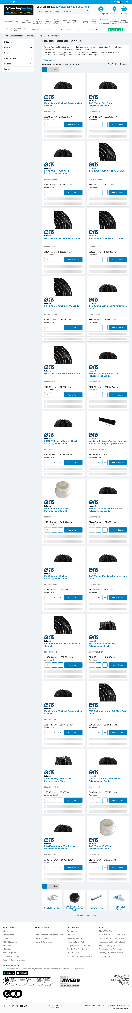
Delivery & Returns (75, 938)
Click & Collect (73, 935)
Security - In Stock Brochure (111, 953)
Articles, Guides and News (14, 960)
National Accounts (11, 956)
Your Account (42, 928)
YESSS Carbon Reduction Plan (80, 956)
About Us (7, 931)
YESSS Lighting (9, 953)
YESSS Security (9, 949)
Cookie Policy (123, 1006)
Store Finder (8, 935)
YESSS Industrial (10, 942)
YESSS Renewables (11, 946)
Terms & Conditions (43, 942)
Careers (6, 938)
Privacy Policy (109, 1006)
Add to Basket (73, 125)
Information (73, 928)
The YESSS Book (106, 931)
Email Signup (104, 956)
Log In (37, 931)
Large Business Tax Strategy (79, 946)
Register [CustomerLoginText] (104, 14)
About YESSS (9, 928)
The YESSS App (42, 938)
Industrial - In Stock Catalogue (112, 935)
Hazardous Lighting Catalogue (112, 942)
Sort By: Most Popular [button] (117, 64)
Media (102, 928)
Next (55, 69)
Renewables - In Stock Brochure (112, 949)
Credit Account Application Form (49, 935)
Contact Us (72, 931)
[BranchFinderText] (114, 10)
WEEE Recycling (74, 953)
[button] (18, 47)
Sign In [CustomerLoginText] (97, 14)
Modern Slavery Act (75, 942)
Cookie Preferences (120, 1008)
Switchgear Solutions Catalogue (113, 938)
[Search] (87, 11)
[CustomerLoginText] (101, 9)
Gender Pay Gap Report (77, 949)
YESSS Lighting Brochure (109, 946)
